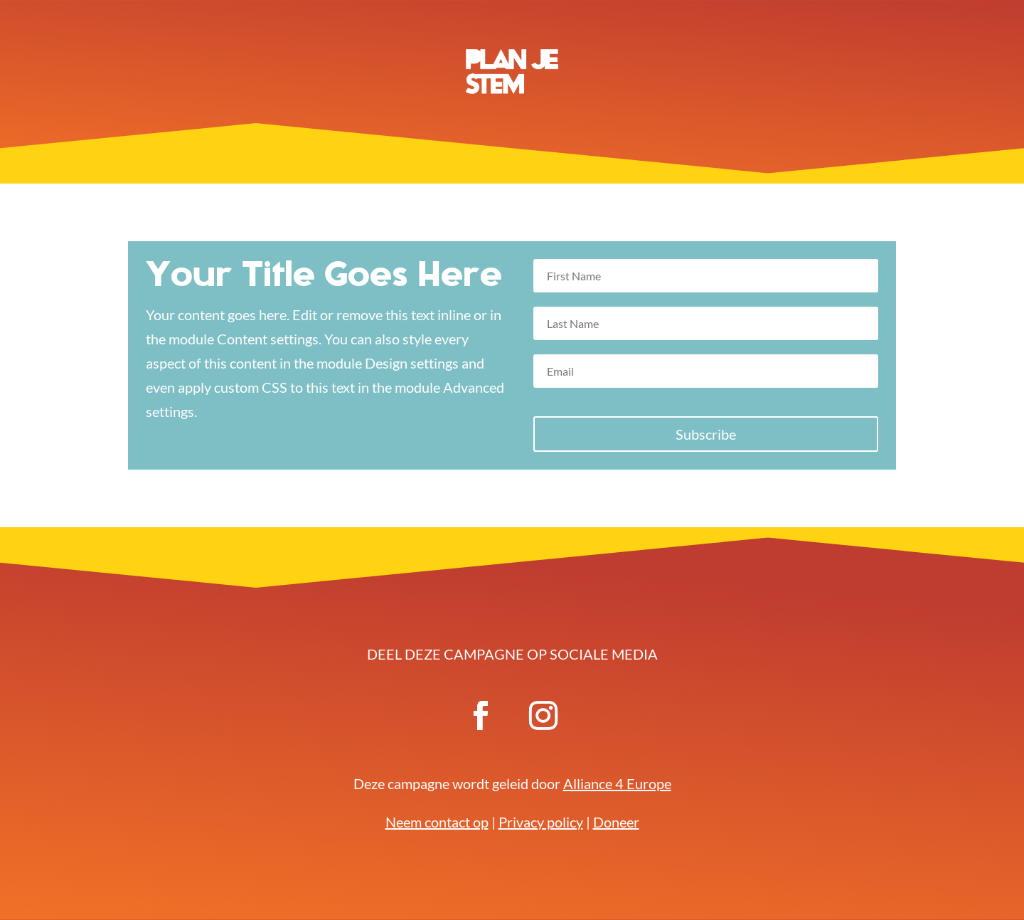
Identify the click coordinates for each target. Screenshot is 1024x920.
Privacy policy (540, 821)
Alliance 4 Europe (617, 783)
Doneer (616, 821)
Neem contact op (437, 821)
